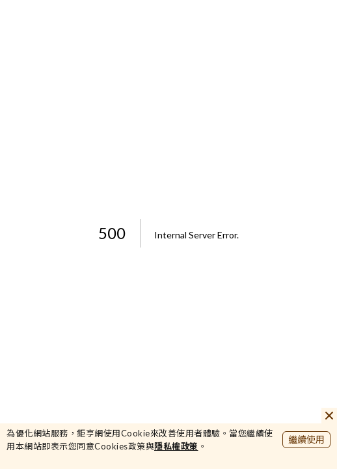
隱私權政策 (176, 446)
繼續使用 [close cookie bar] (306, 439)
